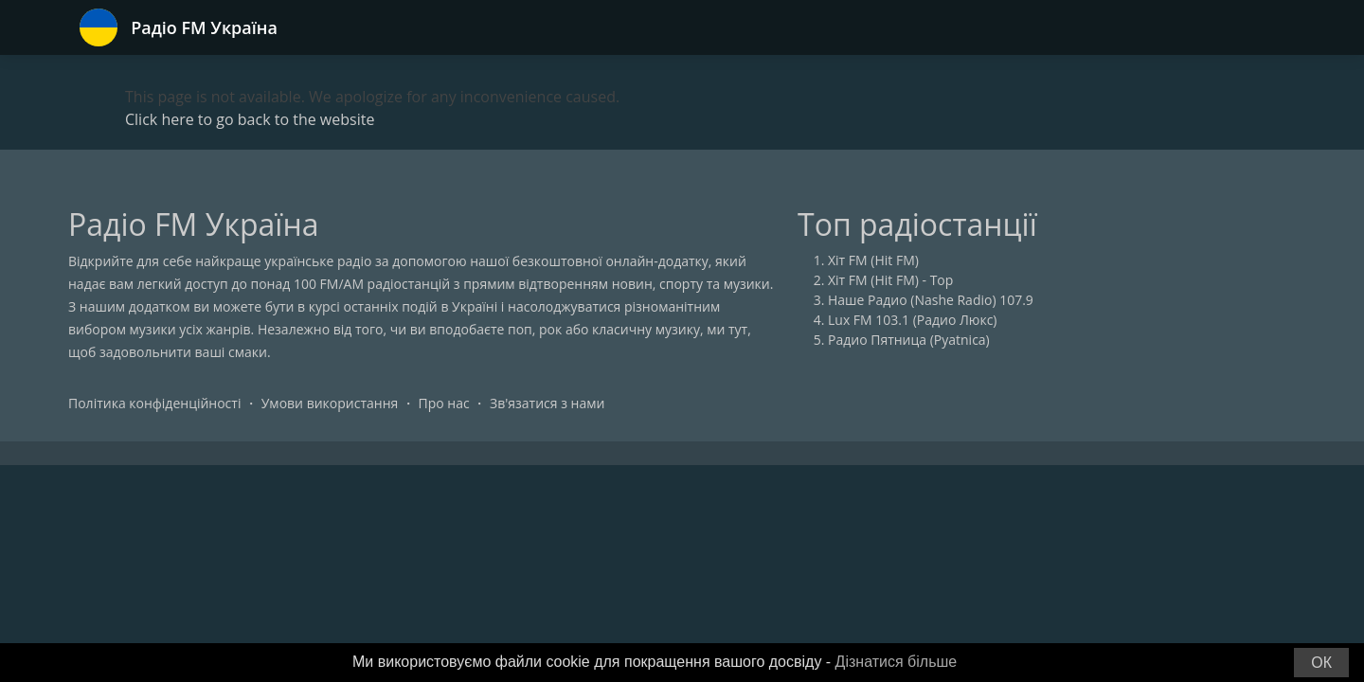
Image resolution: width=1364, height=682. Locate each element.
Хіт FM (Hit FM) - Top (890, 280)
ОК (1321, 663)
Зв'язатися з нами (547, 403)
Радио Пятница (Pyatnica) (909, 340)
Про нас (444, 403)
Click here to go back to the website (249, 119)
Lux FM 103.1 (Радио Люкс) (912, 320)
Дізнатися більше (896, 662)
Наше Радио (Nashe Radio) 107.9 (930, 300)
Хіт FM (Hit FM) (873, 260)
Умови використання (330, 403)
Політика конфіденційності (154, 403)
